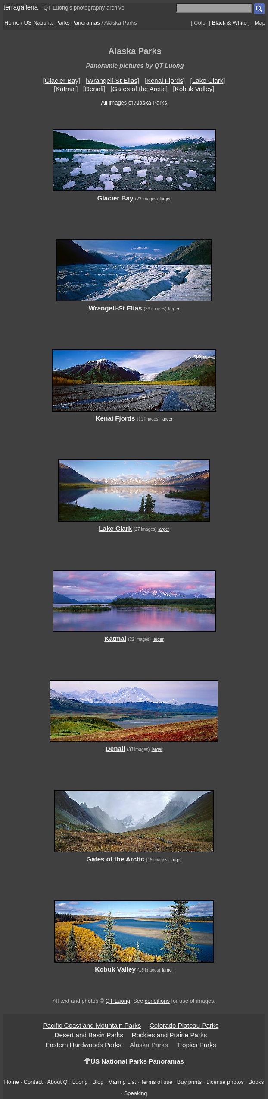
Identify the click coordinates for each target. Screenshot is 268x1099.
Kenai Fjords (164, 80)
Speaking (135, 1093)
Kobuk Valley (194, 88)
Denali (94, 88)
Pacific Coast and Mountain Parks (92, 1025)
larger (165, 198)
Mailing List (122, 1082)
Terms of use (156, 1082)
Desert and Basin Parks (89, 1035)
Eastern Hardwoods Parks (83, 1044)
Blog (98, 1082)
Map (260, 22)
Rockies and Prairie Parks (169, 1035)
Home (11, 22)
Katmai (66, 88)
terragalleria (20, 7)
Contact (33, 1082)
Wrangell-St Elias (112, 80)
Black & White (229, 22)
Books (256, 1082)
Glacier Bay (62, 80)
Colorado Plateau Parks (184, 1025)
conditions (157, 1001)
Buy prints (189, 1082)
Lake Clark (208, 80)
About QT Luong (67, 1082)
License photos (225, 1082)
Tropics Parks (196, 1044)
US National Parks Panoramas (62, 22)
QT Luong (118, 1001)
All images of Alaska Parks (134, 102)
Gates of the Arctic (139, 88)
